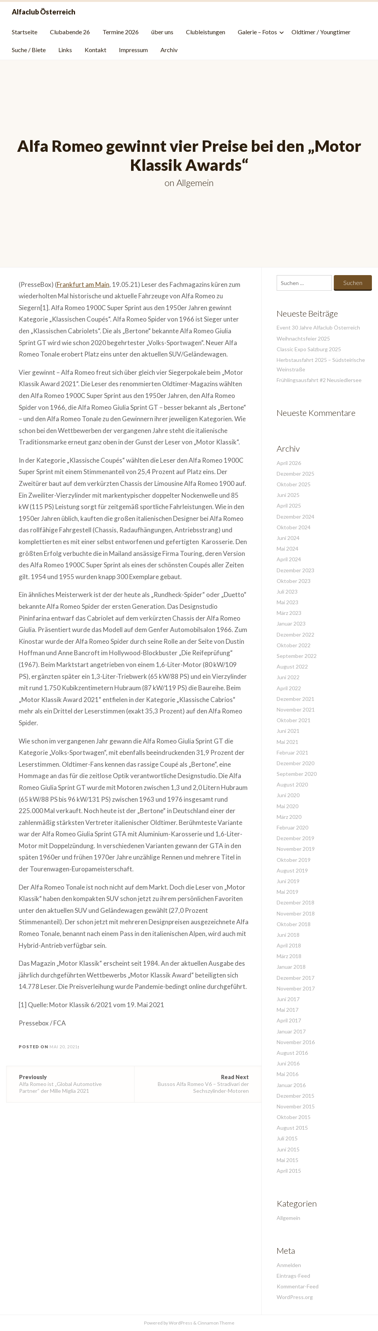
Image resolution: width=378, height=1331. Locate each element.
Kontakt (95, 49)
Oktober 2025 (294, 484)
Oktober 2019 (294, 860)
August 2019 (292, 870)
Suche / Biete (29, 49)
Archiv (169, 49)
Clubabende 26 (70, 31)
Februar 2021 (292, 752)
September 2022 (297, 656)
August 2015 (292, 1127)
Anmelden (289, 1265)
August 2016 (292, 1052)
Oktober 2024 (294, 527)
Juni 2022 (288, 677)
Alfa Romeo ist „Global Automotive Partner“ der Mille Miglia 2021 (70, 1084)
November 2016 (296, 1042)
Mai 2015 (287, 1160)
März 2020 (289, 817)
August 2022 (292, 666)
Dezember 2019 (295, 838)
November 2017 (296, 988)
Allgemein (195, 182)
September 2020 (297, 774)
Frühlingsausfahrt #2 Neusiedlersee (319, 380)
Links (65, 49)
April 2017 (289, 1020)
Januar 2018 (291, 966)
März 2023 (289, 613)
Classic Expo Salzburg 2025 (309, 349)
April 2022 (289, 688)
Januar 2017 (291, 1031)
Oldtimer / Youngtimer (321, 31)
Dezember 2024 (295, 516)
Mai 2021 (287, 742)
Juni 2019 (288, 881)
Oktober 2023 (294, 581)
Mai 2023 (287, 602)
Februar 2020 (292, 827)
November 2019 (296, 848)
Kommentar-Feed (298, 1286)
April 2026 (289, 463)
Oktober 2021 (294, 720)
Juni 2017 (288, 999)
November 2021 (296, 709)
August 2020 (292, 784)
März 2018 (289, 956)
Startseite (24, 31)
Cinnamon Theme (215, 1323)
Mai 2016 (287, 1074)
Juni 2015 (288, 1149)
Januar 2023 (291, 623)
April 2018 (289, 945)
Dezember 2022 (295, 634)
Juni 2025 (288, 495)
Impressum (133, 49)
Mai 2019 (287, 891)
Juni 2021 (288, 731)
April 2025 (289, 505)
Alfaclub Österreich (43, 11)
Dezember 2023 (295, 570)
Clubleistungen (205, 31)
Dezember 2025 (295, 473)
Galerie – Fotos (257, 31)
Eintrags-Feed (293, 1275)
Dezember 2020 (295, 763)
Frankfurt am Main (83, 284)
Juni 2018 (288, 934)
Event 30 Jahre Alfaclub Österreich (318, 327)
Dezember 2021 (295, 699)
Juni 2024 (288, 538)
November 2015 (296, 1106)
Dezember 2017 (295, 977)
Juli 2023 (287, 591)
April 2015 (289, 1170)
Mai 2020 (287, 806)
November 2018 (296, 913)
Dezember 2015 (295, 1095)
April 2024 (289, 559)
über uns (162, 31)
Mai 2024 (287, 548)
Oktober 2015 (294, 1117)
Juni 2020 (288, 795)
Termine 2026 (121, 31)
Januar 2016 (291, 1085)
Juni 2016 (288, 1063)
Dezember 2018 (295, 902)
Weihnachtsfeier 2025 (303, 338)
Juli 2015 (287, 1138)
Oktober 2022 (294, 645)
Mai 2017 (287, 1009)
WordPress (180, 1323)
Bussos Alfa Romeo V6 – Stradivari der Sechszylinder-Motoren (198, 1084)
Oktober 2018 (294, 924)
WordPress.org (295, 1297)
